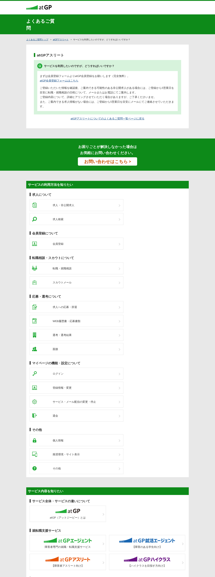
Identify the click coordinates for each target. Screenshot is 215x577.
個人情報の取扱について (118, 540)
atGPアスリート (61, 39)
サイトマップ (96, 540)
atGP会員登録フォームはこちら (59, 80)
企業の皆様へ (80, 540)
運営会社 (137, 540)
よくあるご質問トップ (37, 39)
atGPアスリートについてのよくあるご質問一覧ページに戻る (107, 118)
